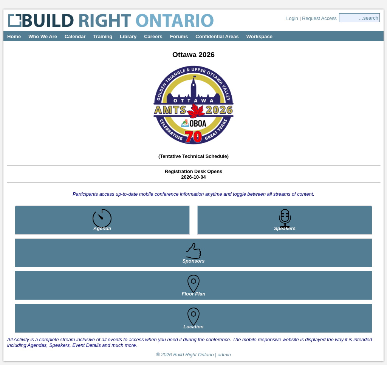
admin (224, 354)
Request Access (319, 18)
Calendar (75, 36)
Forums (179, 36)
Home (14, 36)
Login (292, 18)
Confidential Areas (216, 36)
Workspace (259, 36)
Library (128, 36)
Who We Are (42, 36)
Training (103, 36)
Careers (153, 36)
